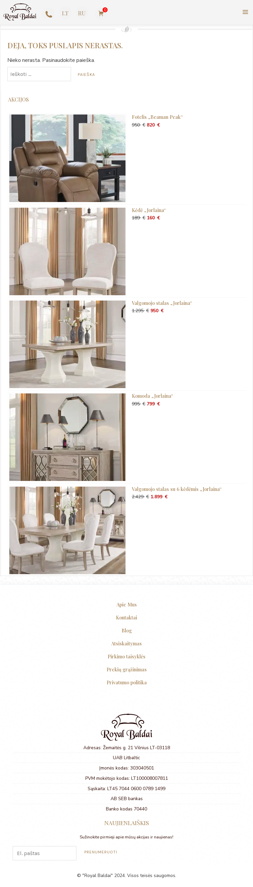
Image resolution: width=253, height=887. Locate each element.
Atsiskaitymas (126, 643)
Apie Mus (127, 604)
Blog (127, 630)
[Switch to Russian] (81, 13)
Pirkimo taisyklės (126, 656)
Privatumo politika (127, 682)
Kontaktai (126, 617)
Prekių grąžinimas (127, 669)
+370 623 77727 (47, 14)
